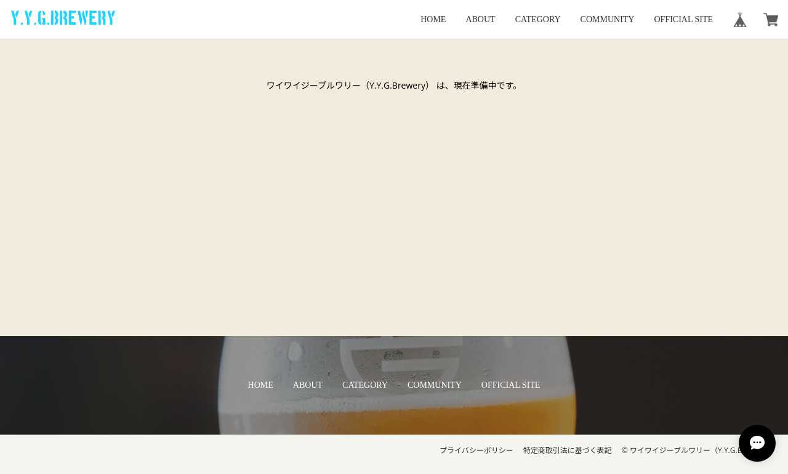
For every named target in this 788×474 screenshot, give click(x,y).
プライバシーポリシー (476, 450)
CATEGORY (538, 19)
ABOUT (480, 19)
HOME (433, 19)
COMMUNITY (608, 19)
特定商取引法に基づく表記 (567, 450)
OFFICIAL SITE (683, 19)
